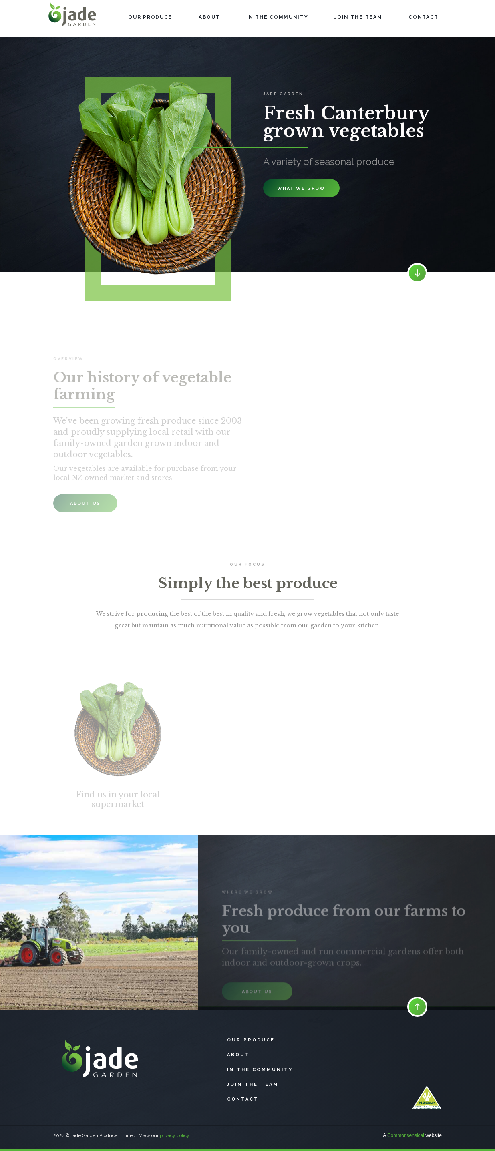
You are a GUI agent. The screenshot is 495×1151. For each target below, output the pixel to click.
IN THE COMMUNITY (277, 17)
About (209, 17)
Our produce (251, 1040)
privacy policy (174, 1135)
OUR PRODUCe (150, 17)
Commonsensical (405, 1135)
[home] (72, 18)
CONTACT (423, 17)
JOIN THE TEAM (358, 17)
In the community (260, 1069)
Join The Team (252, 1084)
